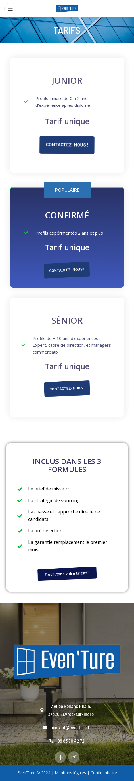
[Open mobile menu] (10, 8)
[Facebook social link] (60, 757)
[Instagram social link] (73, 757)
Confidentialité (104, 772)
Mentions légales (70, 772)
